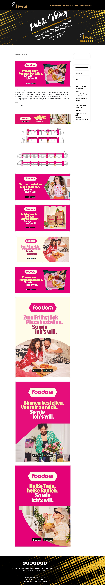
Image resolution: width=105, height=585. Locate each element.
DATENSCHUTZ (68, 5)
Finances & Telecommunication (82, 118)
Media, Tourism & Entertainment (81, 87)
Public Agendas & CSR (81, 114)
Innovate (78, 103)
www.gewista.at (28, 570)
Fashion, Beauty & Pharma (81, 99)
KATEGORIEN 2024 (56, 5)
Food (77, 91)
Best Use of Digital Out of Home (81, 106)
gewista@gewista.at (40, 570)
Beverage (78, 110)
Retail (77, 83)
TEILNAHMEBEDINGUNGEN (84, 5)
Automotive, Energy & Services (82, 94)
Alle (77, 79)
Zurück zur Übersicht (82, 67)
